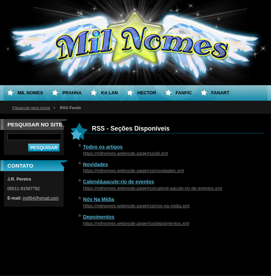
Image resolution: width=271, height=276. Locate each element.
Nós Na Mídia (98, 199)
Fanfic (184, 92)
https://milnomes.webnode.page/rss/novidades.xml (133, 170)
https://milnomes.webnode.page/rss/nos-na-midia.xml (136, 205)
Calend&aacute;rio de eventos (118, 181)
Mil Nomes (30, 92)
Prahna (72, 92)
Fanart (220, 92)
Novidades (95, 164)
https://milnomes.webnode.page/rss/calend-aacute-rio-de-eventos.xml (152, 188)
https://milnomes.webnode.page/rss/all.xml (125, 153)
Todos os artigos (102, 147)
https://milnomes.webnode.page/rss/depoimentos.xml (136, 223)
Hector (146, 92)
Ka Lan (109, 92)
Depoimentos (98, 217)
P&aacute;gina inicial (31, 108)
